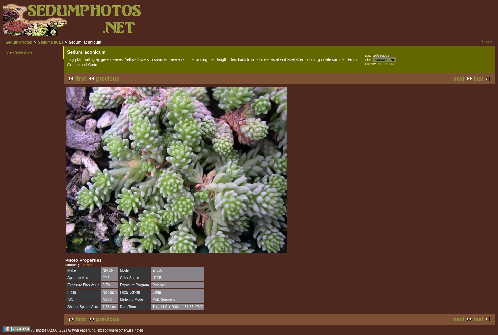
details (87, 265)
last (478, 79)
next (459, 79)
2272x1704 (386, 64)
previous (107, 79)
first (80, 79)
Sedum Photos (19, 42)
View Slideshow (19, 52)
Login (487, 42)
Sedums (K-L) (50, 42)
